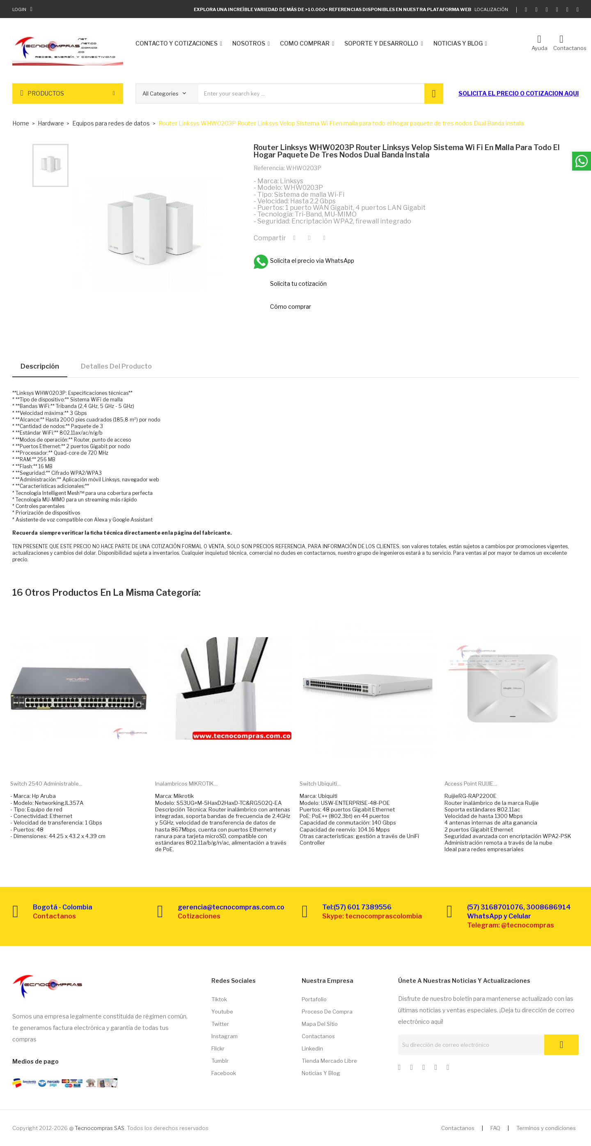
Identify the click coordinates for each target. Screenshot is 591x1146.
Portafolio (314, 999)
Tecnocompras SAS (99, 1128)
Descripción (40, 366)
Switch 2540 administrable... (46, 783)
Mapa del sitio (320, 1024)
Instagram (224, 1036)
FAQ (495, 1128)
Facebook (223, 1073)
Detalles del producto (116, 366)
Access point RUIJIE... (470, 783)
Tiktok (219, 999)
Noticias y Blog (321, 1073)
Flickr (217, 1048)
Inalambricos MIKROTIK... (186, 783)
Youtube (222, 1011)
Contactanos (318, 1036)
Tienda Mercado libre (329, 1060)
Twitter (220, 1024)
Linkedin (312, 1048)
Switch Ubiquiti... (320, 783)
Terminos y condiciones (546, 1128)
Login (19, 9)
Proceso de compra (327, 1011)
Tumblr (220, 1060)
